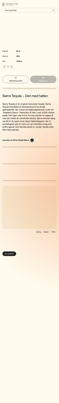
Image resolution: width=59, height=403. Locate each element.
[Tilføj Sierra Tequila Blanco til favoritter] (15, 79)
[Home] (11, 4)
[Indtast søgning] (29, 10)
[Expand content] (18, 140)
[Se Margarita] (9, 253)
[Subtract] (4, 66)
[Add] (11, 66)
